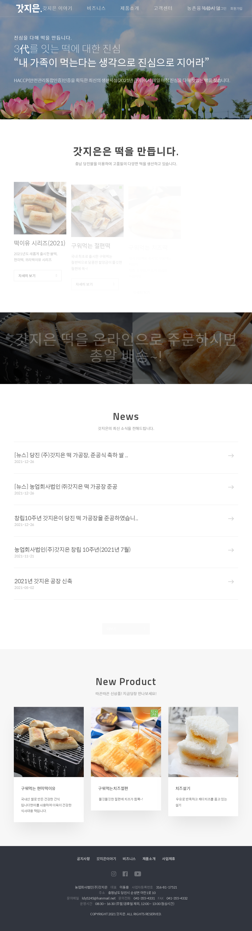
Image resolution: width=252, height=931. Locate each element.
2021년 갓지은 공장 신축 (43, 581)
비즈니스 (96, 8)
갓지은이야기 (106, 858)
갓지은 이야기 (57, 8)
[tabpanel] (126, 59)
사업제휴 (168, 858)
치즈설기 (182, 788)
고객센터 (163, 8)
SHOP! (209, 8)
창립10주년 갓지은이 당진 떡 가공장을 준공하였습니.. (76, 518)
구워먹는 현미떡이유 (38, 788)
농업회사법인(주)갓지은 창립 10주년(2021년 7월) (72, 549)
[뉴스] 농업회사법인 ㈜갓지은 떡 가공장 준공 (65, 486)
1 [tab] (123, 109)
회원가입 (236, 8)
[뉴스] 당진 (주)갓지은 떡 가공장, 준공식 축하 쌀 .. (71, 455)
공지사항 (83, 858)
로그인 (221, 8)
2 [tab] (129, 109)
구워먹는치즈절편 (113, 788)
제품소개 (129, 8)
